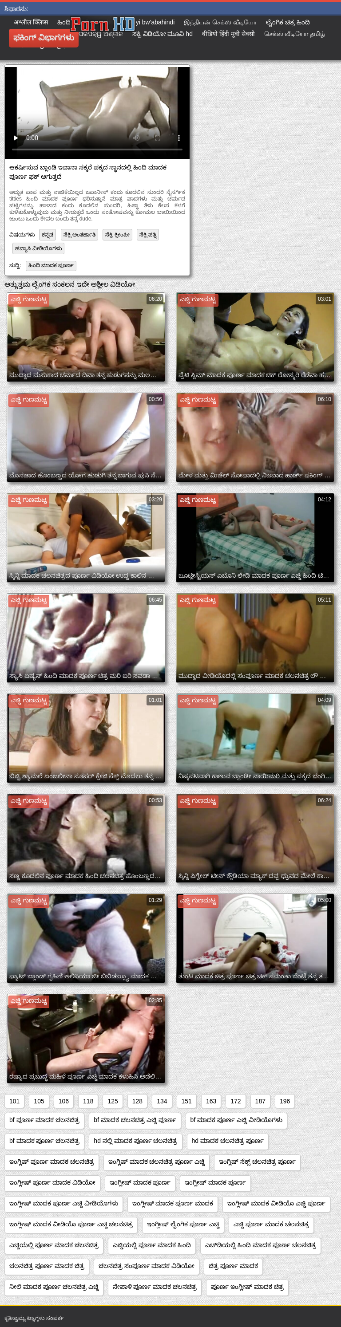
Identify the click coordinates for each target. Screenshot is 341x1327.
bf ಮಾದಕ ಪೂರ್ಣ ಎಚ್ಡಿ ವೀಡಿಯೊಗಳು (236, 1119)
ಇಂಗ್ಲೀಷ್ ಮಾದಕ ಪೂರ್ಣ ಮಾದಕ (173, 1203)
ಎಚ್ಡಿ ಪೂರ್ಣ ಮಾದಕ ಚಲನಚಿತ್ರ (271, 1224)
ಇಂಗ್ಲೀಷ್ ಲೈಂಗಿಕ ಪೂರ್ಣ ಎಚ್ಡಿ (183, 1224)
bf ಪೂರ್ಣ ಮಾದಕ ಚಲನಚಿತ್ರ (44, 1119)
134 (162, 1101)
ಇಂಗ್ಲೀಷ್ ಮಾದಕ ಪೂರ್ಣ (140, 1182)
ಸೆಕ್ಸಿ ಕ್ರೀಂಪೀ (117, 235)
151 (187, 1101)
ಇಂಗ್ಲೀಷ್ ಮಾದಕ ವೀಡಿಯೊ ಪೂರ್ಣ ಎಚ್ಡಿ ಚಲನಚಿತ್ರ (71, 1224)
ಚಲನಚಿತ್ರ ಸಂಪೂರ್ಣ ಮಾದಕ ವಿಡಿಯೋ (147, 1265)
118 (88, 1101)
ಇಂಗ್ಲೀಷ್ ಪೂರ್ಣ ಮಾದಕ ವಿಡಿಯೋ (52, 1182)
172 (235, 1101)
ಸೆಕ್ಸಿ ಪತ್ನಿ (147, 235)
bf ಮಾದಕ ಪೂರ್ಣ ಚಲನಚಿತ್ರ (44, 1140)
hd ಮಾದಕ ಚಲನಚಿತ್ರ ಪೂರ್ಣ (228, 1140)
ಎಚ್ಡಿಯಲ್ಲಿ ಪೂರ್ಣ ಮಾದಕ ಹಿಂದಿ (152, 1244)
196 (285, 1101)
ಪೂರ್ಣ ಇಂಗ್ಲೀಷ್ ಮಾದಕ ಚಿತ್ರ (247, 1286)
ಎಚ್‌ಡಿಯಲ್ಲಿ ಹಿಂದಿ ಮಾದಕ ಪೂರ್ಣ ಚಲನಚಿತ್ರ (260, 1244)
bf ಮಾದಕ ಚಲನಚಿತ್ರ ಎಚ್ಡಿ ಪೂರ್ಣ (135, 1119)
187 (260, 1101)
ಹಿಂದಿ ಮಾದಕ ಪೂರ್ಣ (51, 265)
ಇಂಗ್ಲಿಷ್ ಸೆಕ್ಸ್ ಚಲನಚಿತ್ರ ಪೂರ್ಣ (257, 1161)
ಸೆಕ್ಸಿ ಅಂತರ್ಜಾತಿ (79, 235)
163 (211, 1101)
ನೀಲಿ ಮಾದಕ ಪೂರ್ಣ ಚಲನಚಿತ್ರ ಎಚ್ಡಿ (54, 1286)
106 (64, 1101)
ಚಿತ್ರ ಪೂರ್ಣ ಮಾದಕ (233, 1265)
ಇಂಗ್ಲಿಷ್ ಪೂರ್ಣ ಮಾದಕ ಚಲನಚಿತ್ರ (51, 1161)
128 (137, 1101)
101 (14, 1101)
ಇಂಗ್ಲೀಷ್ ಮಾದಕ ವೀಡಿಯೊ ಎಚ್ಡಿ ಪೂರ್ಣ (276, 1203)
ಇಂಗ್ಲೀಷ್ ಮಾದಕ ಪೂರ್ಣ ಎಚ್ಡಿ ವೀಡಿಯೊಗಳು (63, 1203)
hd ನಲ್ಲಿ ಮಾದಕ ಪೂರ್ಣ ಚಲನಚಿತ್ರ (135, 1140)
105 (39, 1101)
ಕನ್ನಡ (47, 235)
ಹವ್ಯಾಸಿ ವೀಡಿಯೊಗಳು (38, 248)
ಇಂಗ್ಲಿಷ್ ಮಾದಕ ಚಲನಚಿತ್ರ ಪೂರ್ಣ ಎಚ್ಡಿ (156, 1161)
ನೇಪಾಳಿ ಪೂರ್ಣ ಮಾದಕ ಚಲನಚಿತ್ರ (155, 1286)
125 (112, 1101)
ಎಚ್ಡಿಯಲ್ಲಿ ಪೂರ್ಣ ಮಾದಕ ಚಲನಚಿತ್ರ (54, 1244)
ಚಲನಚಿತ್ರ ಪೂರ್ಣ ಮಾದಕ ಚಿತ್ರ (46, 1265)
